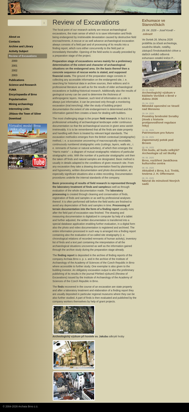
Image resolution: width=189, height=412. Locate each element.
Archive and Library (21, 46)
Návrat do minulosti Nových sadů (161, 182)
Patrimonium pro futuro (158, 132)
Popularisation (18, 99)
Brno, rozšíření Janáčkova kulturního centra (160, 162)
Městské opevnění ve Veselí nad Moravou (160, 107)
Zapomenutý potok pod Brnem (157, 141)
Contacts (14, 41)
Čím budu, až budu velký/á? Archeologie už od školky (161, 151)
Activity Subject (18, 51)
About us (14, 36)
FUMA (12, 89)
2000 (14, 60)
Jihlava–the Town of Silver (25, 113)
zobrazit (147, 34)
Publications (16, 80)
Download (15, 118)
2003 (14, 75)
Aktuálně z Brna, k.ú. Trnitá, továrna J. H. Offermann (160, 172)
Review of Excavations (23, 56)
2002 (14, 70)
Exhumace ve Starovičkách (153, 22)
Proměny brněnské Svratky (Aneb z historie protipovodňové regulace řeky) (160, 121)
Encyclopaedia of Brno (23, 94)
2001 (14, 65)
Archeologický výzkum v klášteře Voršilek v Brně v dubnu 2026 (159, 95)
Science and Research (22, 84)
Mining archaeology (21, 104)
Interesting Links (19, 108)
